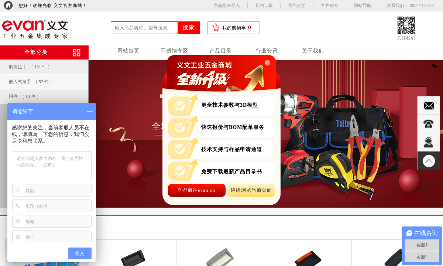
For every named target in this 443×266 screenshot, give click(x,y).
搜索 (189, 27)
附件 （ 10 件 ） (25, 96)
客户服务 (330, 5)
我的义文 (297, 5)
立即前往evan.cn (196, 190)
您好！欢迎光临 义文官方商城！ (52, 5)
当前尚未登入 (226, 5)
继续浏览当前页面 (251, 190)
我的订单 (264, 5)
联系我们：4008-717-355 (410, 5)
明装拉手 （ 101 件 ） (30, 66)
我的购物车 (234, 27)
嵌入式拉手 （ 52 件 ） (31, 81)
